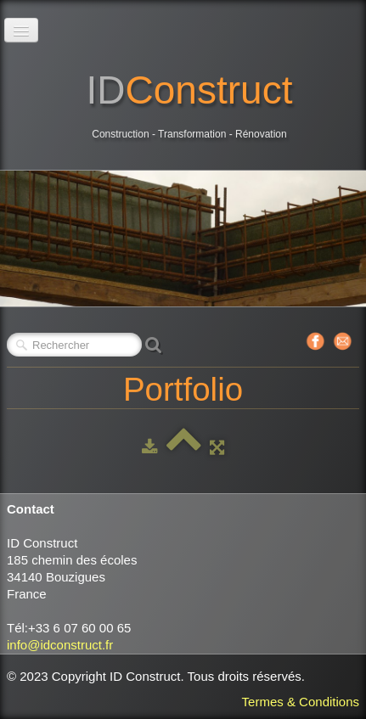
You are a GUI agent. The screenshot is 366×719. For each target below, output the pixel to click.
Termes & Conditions (300, 701)
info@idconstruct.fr (60, 645)
